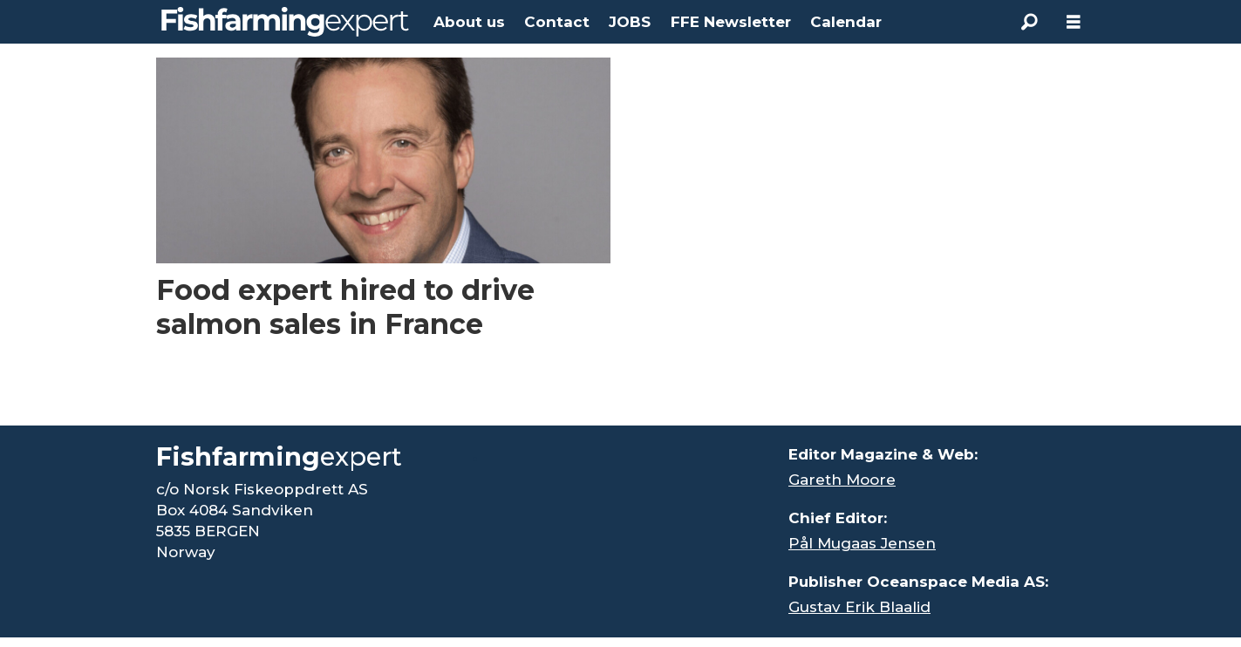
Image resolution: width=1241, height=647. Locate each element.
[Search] (1030, 22)
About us (469, 22)
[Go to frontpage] (285, 22)
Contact (557, 22)
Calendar (846, 22)
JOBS (630, 22)
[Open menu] (1073, 22)
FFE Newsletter (731, 22)
